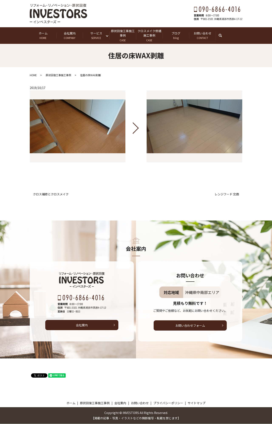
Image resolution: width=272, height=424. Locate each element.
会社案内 (69, 35)
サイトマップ (196, 403)
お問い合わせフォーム (190, 325)
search (222, 35)
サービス (96, 35)
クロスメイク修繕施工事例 (149, 35)
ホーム (43, 35)
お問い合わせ (202, 35)
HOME (33, 75)
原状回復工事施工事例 (122, 35)
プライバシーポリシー (168, 403)
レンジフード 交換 (227, 194)
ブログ (176, 35)
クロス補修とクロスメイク (51, 194)
